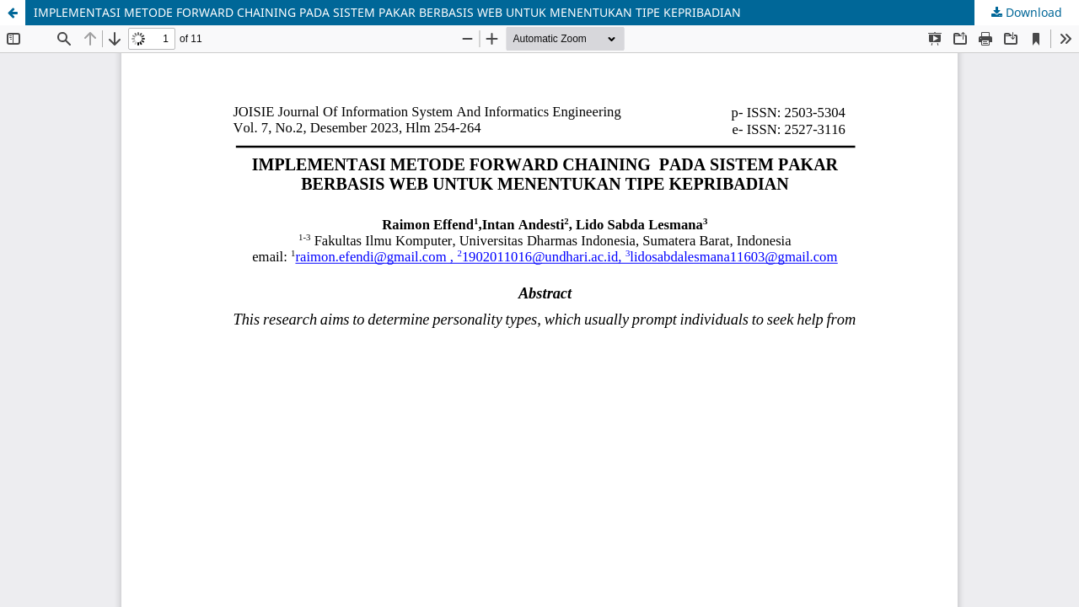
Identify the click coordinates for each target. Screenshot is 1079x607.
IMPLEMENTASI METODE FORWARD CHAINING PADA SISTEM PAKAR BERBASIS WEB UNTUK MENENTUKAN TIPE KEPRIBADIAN (387, 12)
